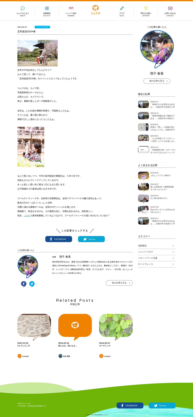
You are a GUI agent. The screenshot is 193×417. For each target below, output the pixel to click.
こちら (27, 215)
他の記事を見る (119, 283)
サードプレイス (145, 264)
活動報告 (142, 246)
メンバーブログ (42, 27)
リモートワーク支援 (147, 258)
